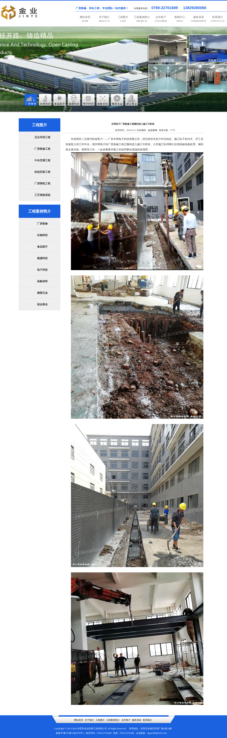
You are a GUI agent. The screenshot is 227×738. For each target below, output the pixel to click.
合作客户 (161, 19)
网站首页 (85, 19)
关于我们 (104, 19)
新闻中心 (179, 19)
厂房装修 (42, 223)
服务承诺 (198, 19)
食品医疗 (42, 246)
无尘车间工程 (42, 137)
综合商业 (42, 304)
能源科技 (42, 258)
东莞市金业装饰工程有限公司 (92, 728)
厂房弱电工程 (42, 183)
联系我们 (218, 19)
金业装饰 (152, 130)
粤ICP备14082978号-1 (74, 733)
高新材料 (42, 281)
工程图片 (123, 19)
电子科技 (42, 269)
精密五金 (42, 292)
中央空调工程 (42, 160)
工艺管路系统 (42, 195)
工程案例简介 (142, 19)
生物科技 (42, 235)
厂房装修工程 (42, 148)
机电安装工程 (42, 172)
